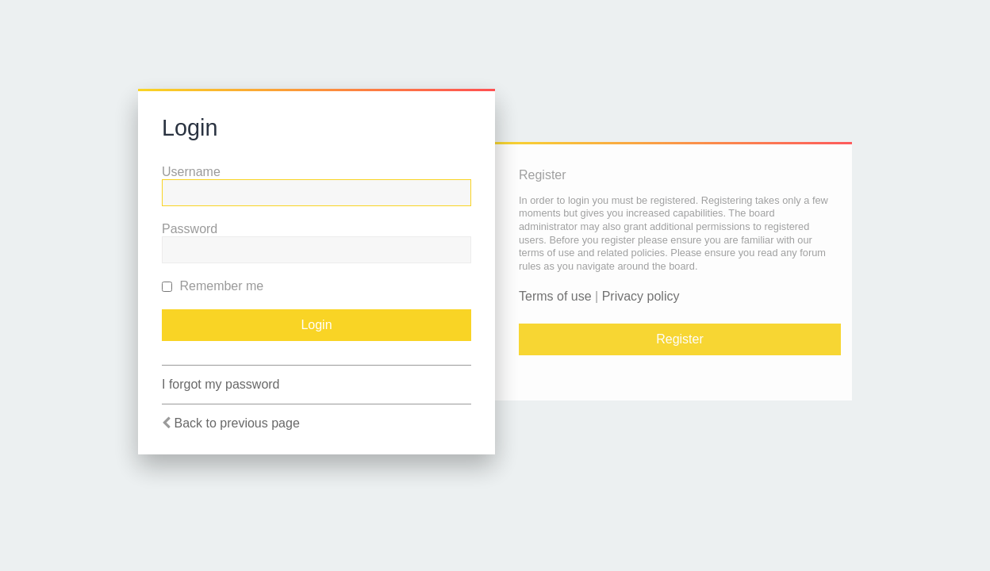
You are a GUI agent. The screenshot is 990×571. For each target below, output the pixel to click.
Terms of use (555, 296)
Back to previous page (236, 423)
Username (191, 171)
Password (189, 229)
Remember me (212, 286)
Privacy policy (641, 296)
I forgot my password (221, 384)
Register (680, 339)
